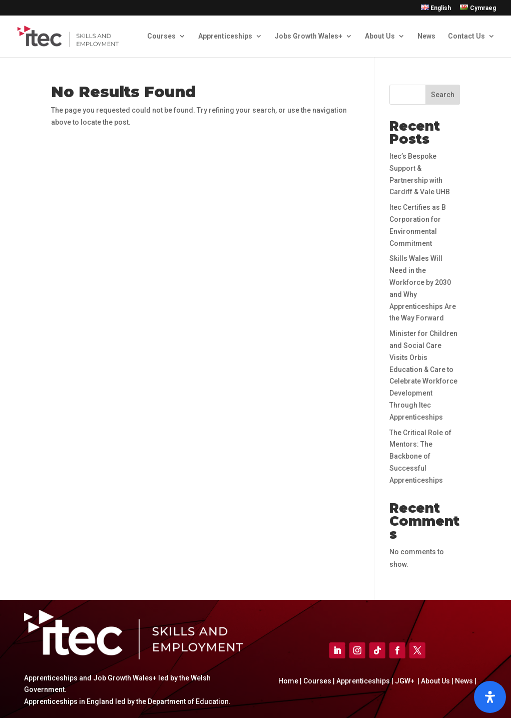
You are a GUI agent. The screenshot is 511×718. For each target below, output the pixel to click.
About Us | (436, 681)
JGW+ (405, 681)
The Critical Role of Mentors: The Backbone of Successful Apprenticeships (420, 456)
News (426, 36)
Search (442, 95)
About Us (380, 36)
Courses (161, 36)
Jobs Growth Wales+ (308, 36)
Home (289, 681)
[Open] (490, 697)
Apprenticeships (225, 36)
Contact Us (466, 36)
